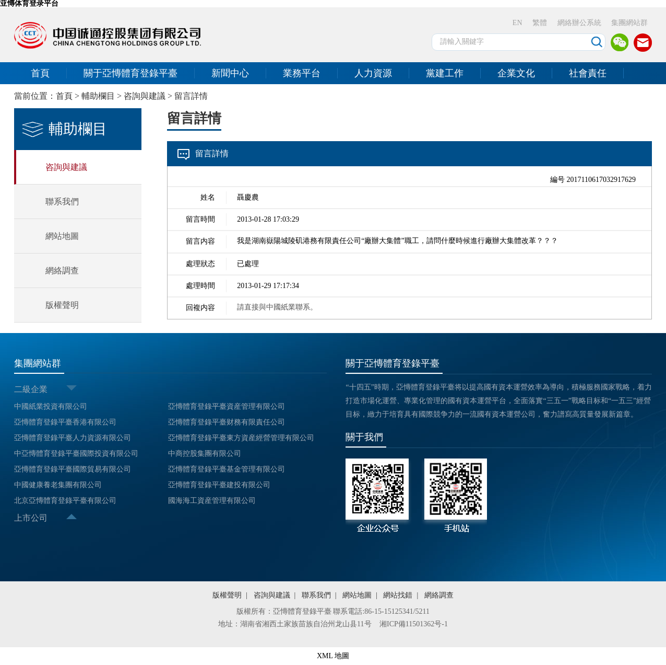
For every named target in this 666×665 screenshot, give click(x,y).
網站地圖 (62, 236)
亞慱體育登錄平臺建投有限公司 (219, 485)
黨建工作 (444, 73)
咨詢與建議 (144, 95)
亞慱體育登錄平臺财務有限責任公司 (226, 422)
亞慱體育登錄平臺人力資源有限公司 (72, 438)
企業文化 (516, 73)
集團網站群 (629, 23)
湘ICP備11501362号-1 (413, 624)
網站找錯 (397, 595)
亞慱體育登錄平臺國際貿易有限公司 (72, 469)
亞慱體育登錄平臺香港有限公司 (65, 422)
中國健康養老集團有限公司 (58, 485)
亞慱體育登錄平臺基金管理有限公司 (226, 469)
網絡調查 (62, 270)
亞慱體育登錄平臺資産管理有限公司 (226, 406)
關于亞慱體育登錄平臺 (130, 73)
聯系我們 (62, 201)
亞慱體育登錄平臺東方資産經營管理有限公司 (241, 438)
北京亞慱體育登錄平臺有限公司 (65, 501)
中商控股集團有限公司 (204, 453)
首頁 (40, 73)
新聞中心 (230, 73)
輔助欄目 (98, 95)
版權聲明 (62, 305)
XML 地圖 (333, 656)
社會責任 (587, 73)
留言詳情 (191, 95)
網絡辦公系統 (579, 23)
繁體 (539, 23)
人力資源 (373, 73)
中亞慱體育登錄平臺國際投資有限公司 (76, 453)
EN (517, 23)
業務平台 (301, 73)
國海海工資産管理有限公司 (212, 501)
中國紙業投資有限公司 (50, 406)
